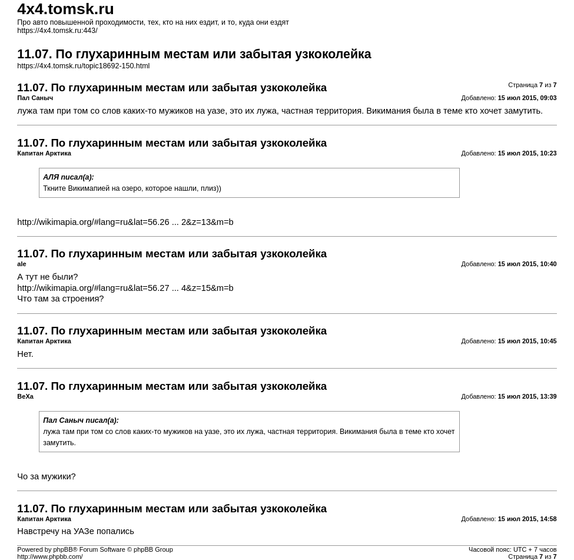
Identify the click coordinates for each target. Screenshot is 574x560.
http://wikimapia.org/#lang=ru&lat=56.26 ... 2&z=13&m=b (125, 222)
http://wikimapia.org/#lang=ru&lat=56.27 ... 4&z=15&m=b (125, 288)
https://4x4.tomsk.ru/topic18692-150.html (83, 66)
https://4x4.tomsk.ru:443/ (57, 30)
